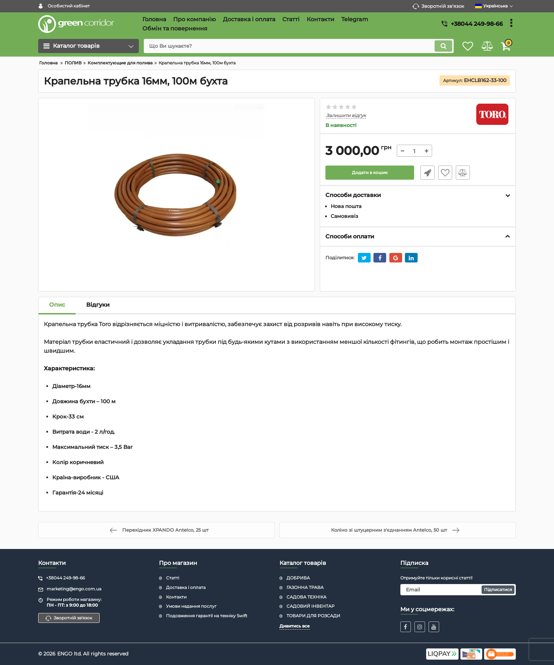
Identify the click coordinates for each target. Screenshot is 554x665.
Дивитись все (294, 626)
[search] (290, 46)
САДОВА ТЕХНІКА (306, 597)
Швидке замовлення (425, 173)
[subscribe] (458, 589)
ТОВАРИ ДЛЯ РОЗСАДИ (313, 615)
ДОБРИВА (298, 577)
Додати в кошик (370, 173)
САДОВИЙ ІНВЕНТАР (311, 606)
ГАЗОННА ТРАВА (305, 587)
